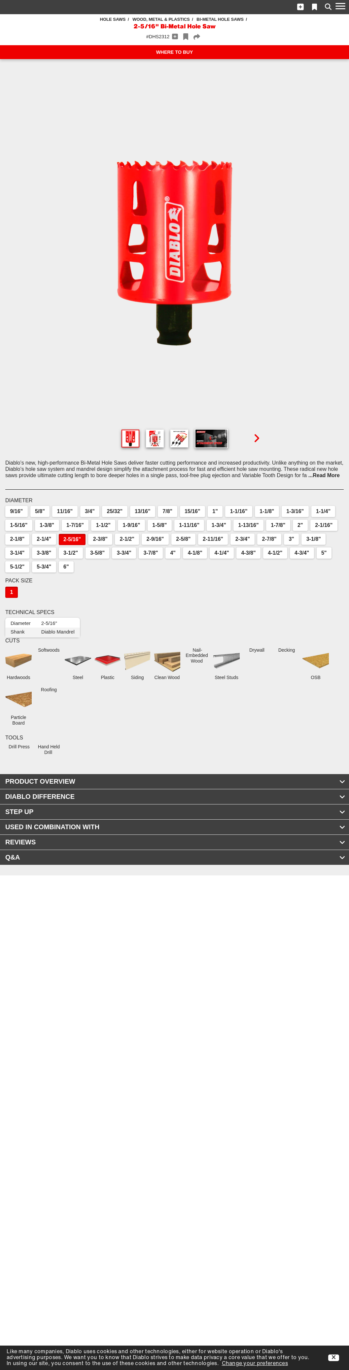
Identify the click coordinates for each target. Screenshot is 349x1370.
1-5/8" (159, 525)
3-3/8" (44, 553)
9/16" (16, 511)
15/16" (192, 511)
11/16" (65, 511)
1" (215, 511)
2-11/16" (213, 539)
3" (291, 539)
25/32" (115, 511)
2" (300, 525)
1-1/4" (323, 511)
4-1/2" (275, 553)
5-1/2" (17, 567)
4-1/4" (222, 553)
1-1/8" (267, 511)
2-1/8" (17, 539)
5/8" (40, 511)
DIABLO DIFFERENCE (175, 796)
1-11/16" (189, 525)
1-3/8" (47, 525)
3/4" (90, 511)
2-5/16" (72, 539)
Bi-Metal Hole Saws (220, 19)
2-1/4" (44, 539)
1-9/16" (131, 525)
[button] (300, 7)
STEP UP (175, 811)
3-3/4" (124, 553)
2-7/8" (269, 539)
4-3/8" (248, 553)
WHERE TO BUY (174, 52)
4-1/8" (195, 553)
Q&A (175, 857)
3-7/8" (151, 553)
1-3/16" (295, 511)
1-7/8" (278, 525)
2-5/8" (183, 539)
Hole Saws (113, 19)
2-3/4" (242, 539)
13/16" (143, 511)
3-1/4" (17, 553)
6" (66, 567)
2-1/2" (127, 539)
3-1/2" (70, 553)
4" (172, 553)
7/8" (167, 511)
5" (324, 553)
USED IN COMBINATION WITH (175, 827)
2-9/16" (155, 539)
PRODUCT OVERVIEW (175, 781)
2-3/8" (100, 539)
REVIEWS (175, 842)
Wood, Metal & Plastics (161, 19)
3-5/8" (97, 553)
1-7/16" (75, 525)
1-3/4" (219, 525)
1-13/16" (248, 525)
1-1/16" (239, 511)
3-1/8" (313, 539)
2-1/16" (323, 525)
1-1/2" (103, 525)
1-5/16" (18, 525)
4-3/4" (302, 553)
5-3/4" (44, 567)
